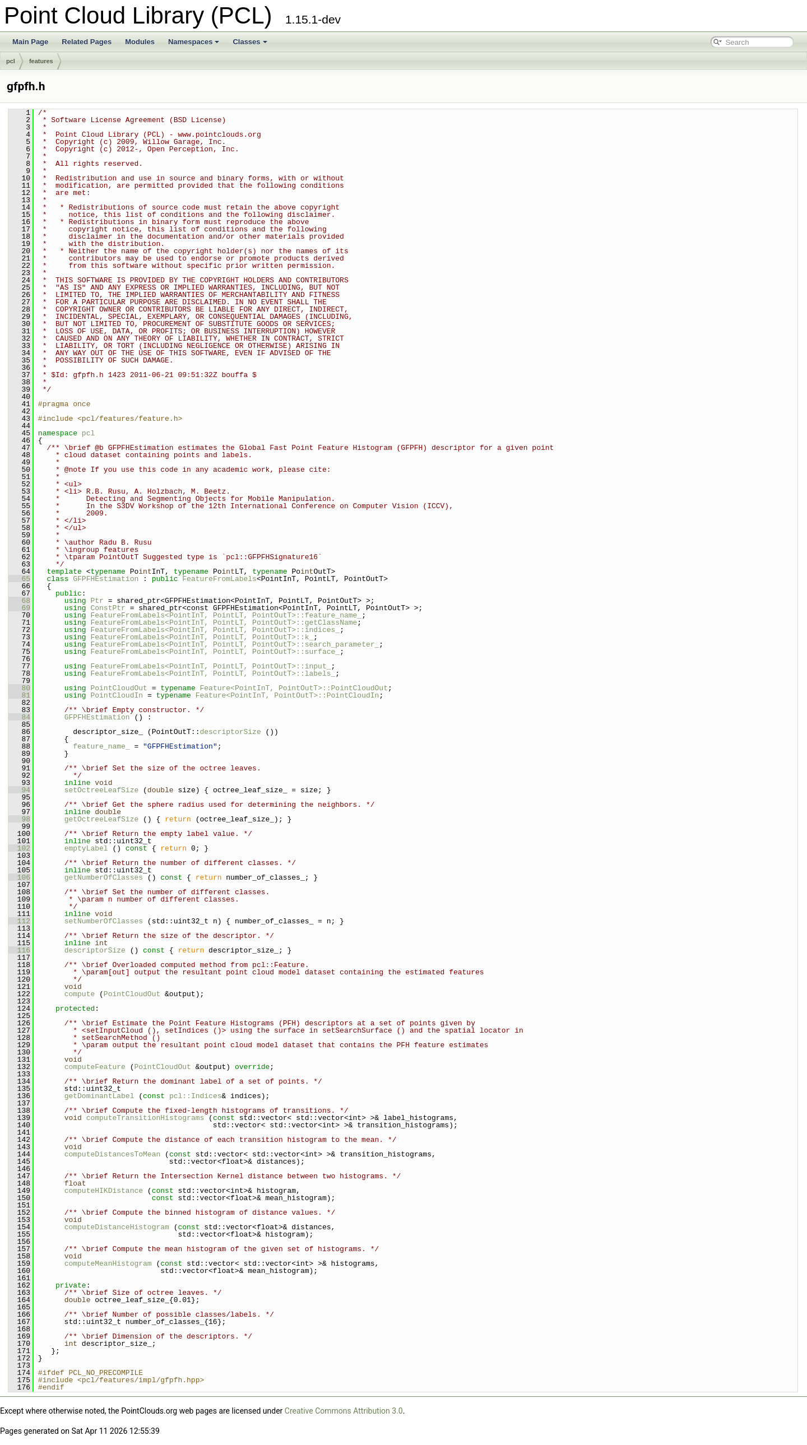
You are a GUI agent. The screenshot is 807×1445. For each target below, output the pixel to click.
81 (19, 695)
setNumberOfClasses (103, 921)
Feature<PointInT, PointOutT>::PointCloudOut (293, 688)
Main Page (30, 42)
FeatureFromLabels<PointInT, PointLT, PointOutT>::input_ (210, 666)
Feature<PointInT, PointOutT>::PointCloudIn (287, 695)
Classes (250, 42)
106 (19, 877)
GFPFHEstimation (105, 579)
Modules (140, 42)
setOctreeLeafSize (101, 790)
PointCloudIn (116, 695)
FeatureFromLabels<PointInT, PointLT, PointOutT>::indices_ (215, 630)
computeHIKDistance (103, 1191)
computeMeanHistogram (108, 1263)
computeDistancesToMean (112, 1154)
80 (19, 688)
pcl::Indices (195, 1096)
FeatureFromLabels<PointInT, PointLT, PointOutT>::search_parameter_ (234, 644)
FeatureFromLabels (219, 579)
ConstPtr (107, 608)
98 (19, 819)
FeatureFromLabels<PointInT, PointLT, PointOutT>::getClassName (223, 622)
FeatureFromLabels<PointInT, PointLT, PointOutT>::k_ (201, 637)
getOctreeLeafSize (101, 819)
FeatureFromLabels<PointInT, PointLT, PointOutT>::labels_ (212, 673)
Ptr (96, 601)
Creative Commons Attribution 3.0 (344, 1410)
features (41, 61)
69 (19, 608)
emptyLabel (86, 848)
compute (79, 994)
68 (19, 601)
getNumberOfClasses (103, 877)
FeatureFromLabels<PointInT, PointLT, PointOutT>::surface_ (215, 652)
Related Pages (87, 42)
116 (19, 950)
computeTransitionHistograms (145, 1118)
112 (19, 921)
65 (19, 579)
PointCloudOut (118, 688)
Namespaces (194, 42)
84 (19, 717)
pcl (10, 61)
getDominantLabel (99, 1096)
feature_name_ (101, 746)
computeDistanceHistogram (116, 1227)
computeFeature (95, 1067)
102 (19, 848)
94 (19, 790)
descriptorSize (230, 732)
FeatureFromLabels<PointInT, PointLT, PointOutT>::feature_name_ (225, 615)
